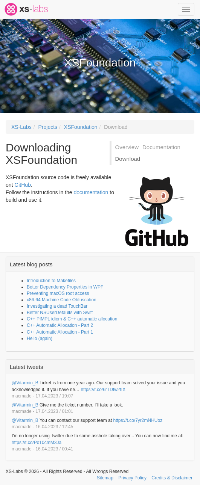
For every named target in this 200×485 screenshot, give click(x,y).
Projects (47, 127)
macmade (22, 396)
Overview (127, 147)
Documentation (161, 147)
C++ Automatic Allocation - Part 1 (60, 332)
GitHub (22, 185)
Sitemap (105, 477)
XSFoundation (81, 127)
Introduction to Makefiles (51, 280)
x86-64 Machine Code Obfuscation (61, 299)
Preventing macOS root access (58, 293)
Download (115, 127)
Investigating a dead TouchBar (57, 306)
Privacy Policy (132, 477)
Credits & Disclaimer (171, 477)
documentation (91, 192)
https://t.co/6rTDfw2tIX (103, 389)
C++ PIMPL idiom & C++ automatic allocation (72, 319)
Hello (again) (39, 338)
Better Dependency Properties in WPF (65, 287)
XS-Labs (21, 127)
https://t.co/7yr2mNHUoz (137, 420)
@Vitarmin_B (25, 382)
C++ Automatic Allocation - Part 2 (60, 325)
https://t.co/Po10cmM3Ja (36, 442)
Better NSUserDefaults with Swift (60, 312)
